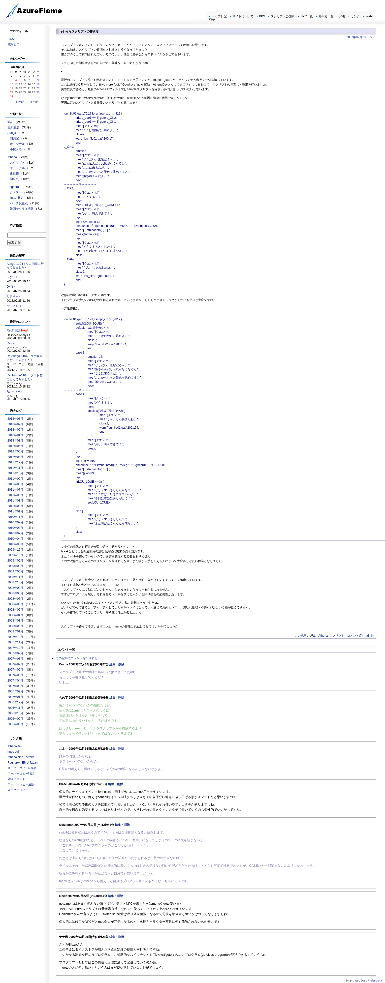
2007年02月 (15, 691)
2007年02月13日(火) (360, 37)
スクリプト (17, 162)
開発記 (14, 138)
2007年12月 (15, 637)
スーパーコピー (17, 790)
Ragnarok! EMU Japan (22, 762)
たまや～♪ (13, 296)
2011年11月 (15, 468)
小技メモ (16, 149)
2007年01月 (15, 697)
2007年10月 (15, 648)
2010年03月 (15, 544)
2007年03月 (15, 686)
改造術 (14, 173)
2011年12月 (15, 462)
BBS (262, 16)
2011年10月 (15, 473)
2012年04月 (15, 457)
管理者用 (13, 44)
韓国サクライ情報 (22, 208)
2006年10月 (15, 713)
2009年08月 (15, 566)
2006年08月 (15, 724)
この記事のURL (305, 635)
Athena (12, 157)
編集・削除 (116, 664)
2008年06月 (15, 604)
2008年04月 (15, 615)
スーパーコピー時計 (20, 773)
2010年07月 (15, 533)
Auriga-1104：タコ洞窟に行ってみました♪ (25, 265)
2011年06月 (15, 495)
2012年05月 (15, 451)
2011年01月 (15, 511)
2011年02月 (15, 506)
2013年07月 (15, 424)
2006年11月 (15, 708)
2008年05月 (15, 609)
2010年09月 (15, 522)
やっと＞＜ (14, 306)
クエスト (16, 192)
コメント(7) (355, 635)
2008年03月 (15, 620)
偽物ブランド (16, 779)
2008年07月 (15, 598)
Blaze (11, 39)
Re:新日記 (13, 330)
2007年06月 (15, 669)
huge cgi (13, 751)
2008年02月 (15, 626)
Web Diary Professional (368, 980)
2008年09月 (15, 588)
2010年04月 (15, 538)
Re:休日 (12, 343)
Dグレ (11, 286)
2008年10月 (15, 582)
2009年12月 (15, 549)
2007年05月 (15, 675)
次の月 (34, 102)
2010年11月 (15, 517)
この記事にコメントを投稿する (76, 658)
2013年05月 (15, 429)
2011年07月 (15, 489)
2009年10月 (15, 555)
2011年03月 (15, 500)
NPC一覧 (306, 16)
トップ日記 (219, 16)
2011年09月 (15, 478)
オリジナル (17, 144)
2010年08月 (15, 528)
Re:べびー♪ (14, 391)
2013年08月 (15, 418)
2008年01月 (15, 631)
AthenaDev (14, 746)
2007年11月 (15, 642)
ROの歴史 (16, 198)
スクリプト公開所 (283, 16)
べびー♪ (12, 277)
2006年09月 (15, 718)
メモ (342, 16)
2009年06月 (15, 571)
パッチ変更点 (19, 203)
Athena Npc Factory (20, 757)
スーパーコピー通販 (20, 784)
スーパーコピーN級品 (21, 768)
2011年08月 (15, 484)
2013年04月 (15, 435)
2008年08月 (15, 593)
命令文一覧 (326, 16)
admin (369, 635)
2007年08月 (15, 658)
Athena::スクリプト (331, 635)
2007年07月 (15, 664)
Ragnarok (13, 187)
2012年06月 (15, 446)
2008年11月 (15, 577)
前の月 (20, 102)
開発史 (14, 179)
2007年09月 (15, 653)
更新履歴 (13, 127)
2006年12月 (15, 702)
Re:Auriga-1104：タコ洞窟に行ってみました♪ (24, 358)
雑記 (10, 122)
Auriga (11, 133)
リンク (355, 16)
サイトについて (242, 16)
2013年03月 (15, 440)
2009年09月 (15, 560)
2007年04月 (15, 680)
